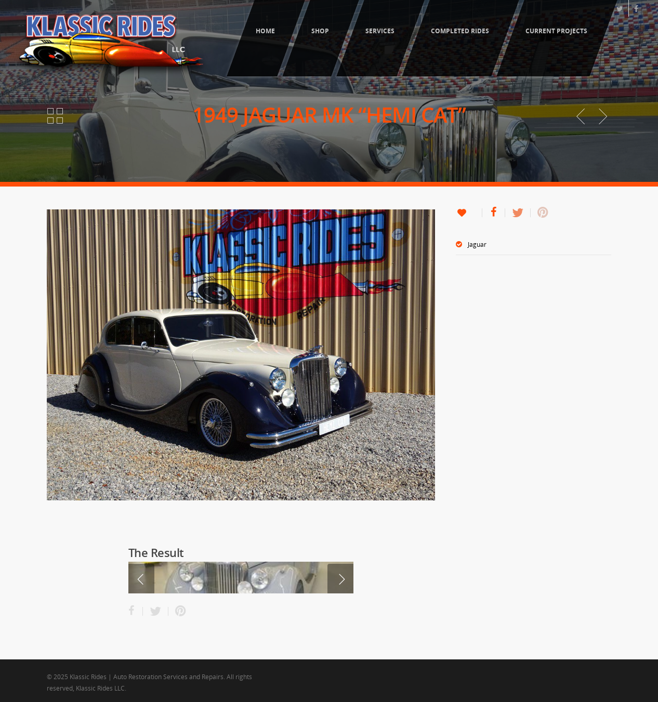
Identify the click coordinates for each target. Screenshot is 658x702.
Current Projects (556, 31)
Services (379, 31)
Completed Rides (460, 31)
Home (265, 31)
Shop (320, 31)
